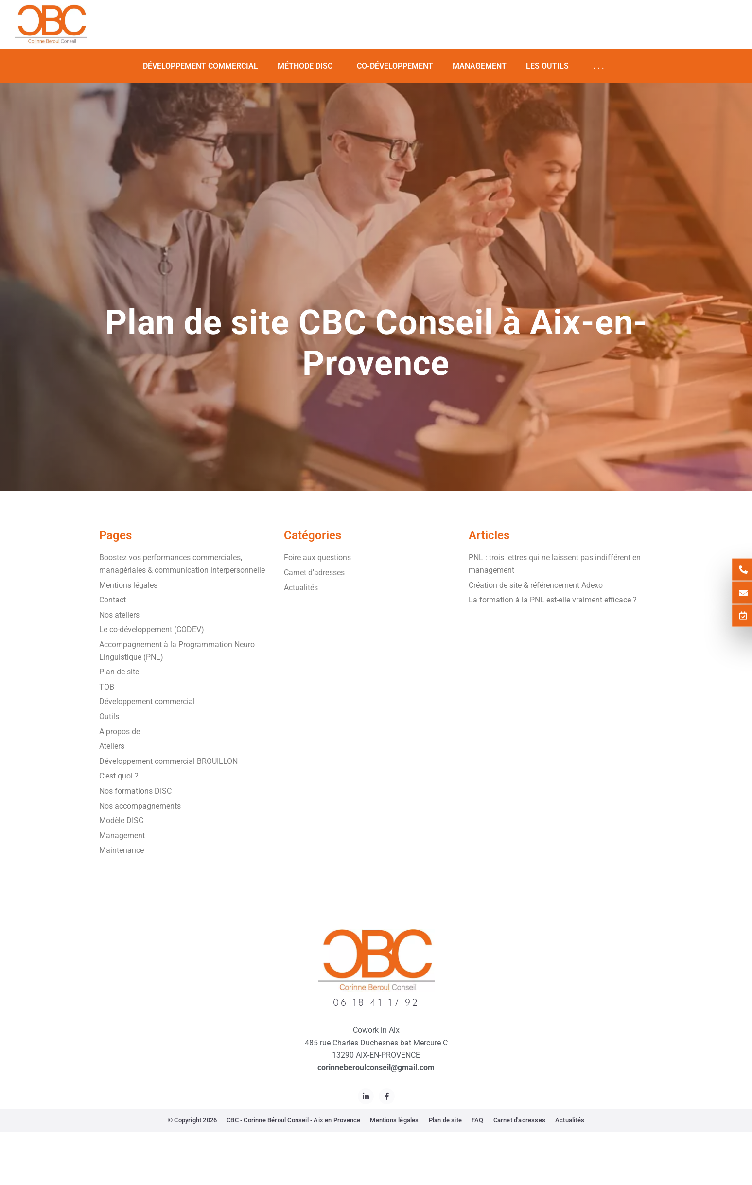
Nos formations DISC (135, 791)
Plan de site (119, 671)
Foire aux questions (317, 557)
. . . (601, 66)
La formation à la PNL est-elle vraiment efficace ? (553, 599)
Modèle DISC (121, 820)
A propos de (119, 731)
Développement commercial (200, 66)
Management (480, 66)
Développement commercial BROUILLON (168, 761)
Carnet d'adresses (314, 572)
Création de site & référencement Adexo (536, 585)
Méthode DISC (307, 66)
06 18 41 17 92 (376, 1002)
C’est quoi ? (119, 775)
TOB (106, 686)
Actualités (301, 587)
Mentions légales (128, 585)
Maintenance (121, 850)
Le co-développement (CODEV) (151, 629)
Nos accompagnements (140, 806)
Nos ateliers (119, 614)
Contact (112, 599)
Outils (109, 716)
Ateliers (111, 746)
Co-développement (395, 66)
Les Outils (550, 66)
